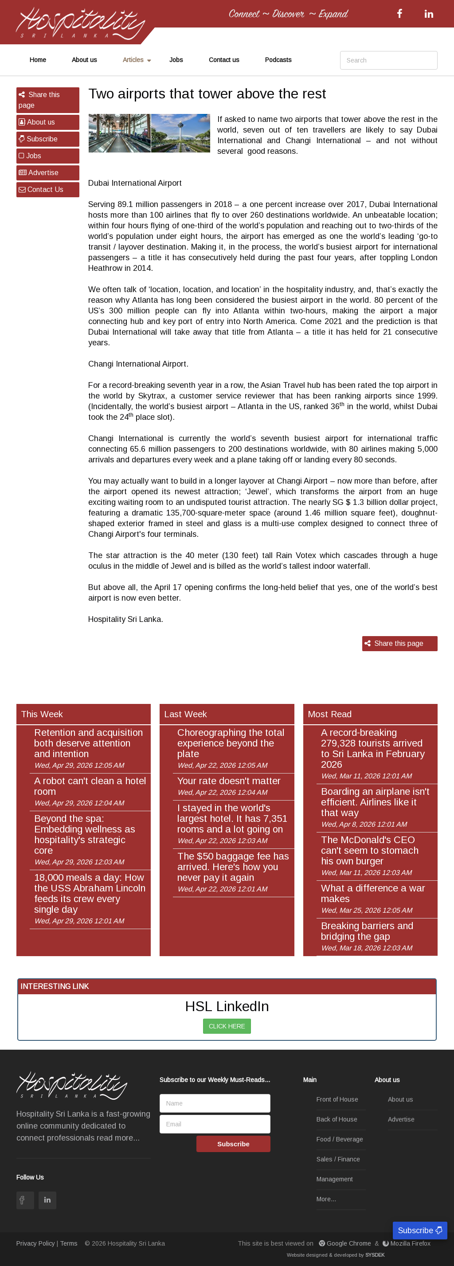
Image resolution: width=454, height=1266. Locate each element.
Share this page (39, 100)
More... (326, 1199)
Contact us (224, 59)
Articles (133, 59)
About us (84, 59)
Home (38, 59)
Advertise (39, 172)
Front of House (337, 1099)
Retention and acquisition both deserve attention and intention (88, 748)
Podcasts (278, 59)
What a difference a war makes (373, 898)
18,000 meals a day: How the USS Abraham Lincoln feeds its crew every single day (89, 898)
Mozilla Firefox (407, 1243)
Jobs (176, 59)
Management (335, 1179)
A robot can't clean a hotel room (90, 791)
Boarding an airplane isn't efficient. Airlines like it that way (375, 807)
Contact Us (41, 189)
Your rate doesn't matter (229, 786)
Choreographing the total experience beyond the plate (231, 748)
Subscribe (38, 139)
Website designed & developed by (335, 1255)
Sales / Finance (338, 1159)
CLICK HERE (227, 1026)
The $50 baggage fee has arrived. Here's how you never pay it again (233, 872)
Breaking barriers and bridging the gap (367, 936)
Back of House (337, 1119)
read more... (118, 1137)
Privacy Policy (35, 1243)
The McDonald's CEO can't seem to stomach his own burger (370, 855)
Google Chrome (346, 1243)
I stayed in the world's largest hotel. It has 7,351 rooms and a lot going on (232, 823)
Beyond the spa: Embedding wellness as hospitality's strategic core (84, 839)
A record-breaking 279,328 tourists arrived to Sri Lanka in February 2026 (373, 753)
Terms (69, 1243)
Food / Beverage (340, 1139)
